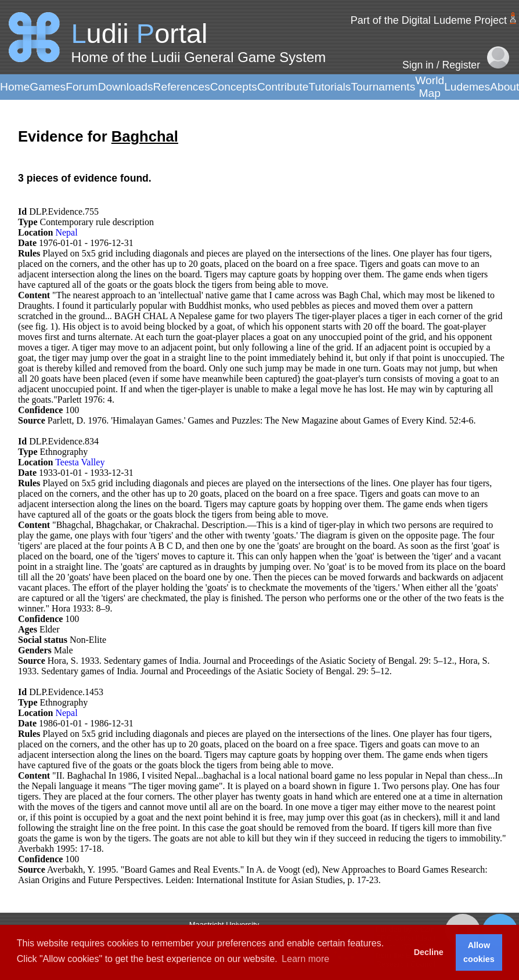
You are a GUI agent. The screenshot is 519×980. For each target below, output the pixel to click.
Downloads (125, 87)
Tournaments (383, 87)
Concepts (233, 87)
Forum (82, 87)
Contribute (283, 87)
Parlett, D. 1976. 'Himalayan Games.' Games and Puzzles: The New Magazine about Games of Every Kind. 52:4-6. (262, 420)
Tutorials (329, 87)
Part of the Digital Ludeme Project (429, 20)
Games (48, 87)
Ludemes (467, 87)
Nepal (66, 232)
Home (15, 87)
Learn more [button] (305, 959)
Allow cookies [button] (479, 952)
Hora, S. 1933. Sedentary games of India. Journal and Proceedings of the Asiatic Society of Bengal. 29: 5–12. (251, 661)
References (181, 87)
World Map (429, 86)
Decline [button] (429, 952)
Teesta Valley (79, 462)
